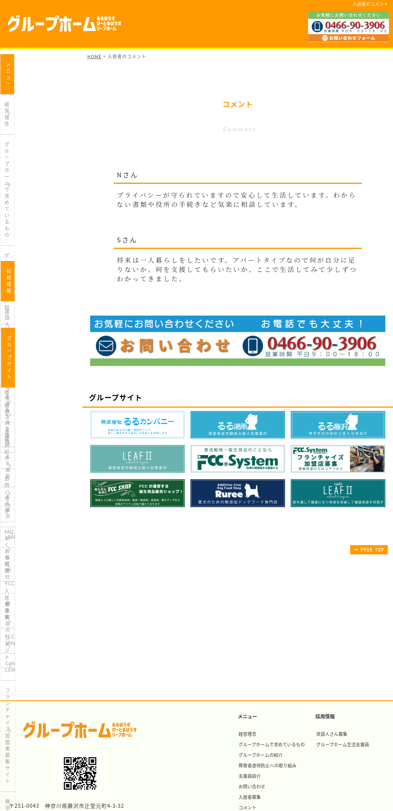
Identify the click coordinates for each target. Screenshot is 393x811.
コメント (14, 256)
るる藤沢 (14, 420)
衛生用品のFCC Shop (27, 482)
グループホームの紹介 (28, 132)
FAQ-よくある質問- (25, 215)
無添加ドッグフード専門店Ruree (33, 554)
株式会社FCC (18, 462)
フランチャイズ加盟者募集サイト (36, 527)
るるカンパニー (21, 379)
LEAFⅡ (12, 441)
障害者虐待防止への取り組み (36, 153)
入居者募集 (16, 235)
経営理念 (14, 84)
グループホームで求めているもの (35, 109)
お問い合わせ (19, 194)
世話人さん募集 (21, 307)
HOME (94, 56)
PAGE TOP (368, 549)
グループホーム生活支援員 (33, 328)
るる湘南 (14, 400)
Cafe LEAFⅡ (18, 503)
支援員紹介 (16, 173)
